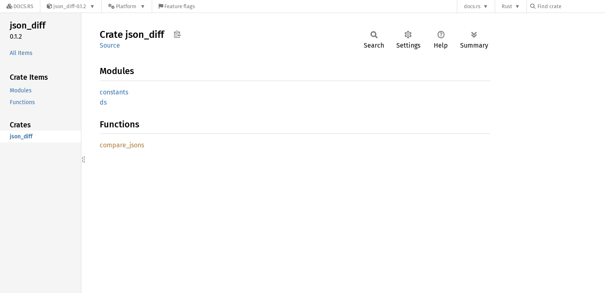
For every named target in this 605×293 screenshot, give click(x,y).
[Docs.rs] (20, 6)
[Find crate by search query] (571, 6)
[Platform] (127, 6)
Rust (507, 6)
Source (110, 45)
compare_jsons (122, 145)
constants (114, 92)
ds (103, 102)
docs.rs (472, 6)
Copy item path (177, 34)
